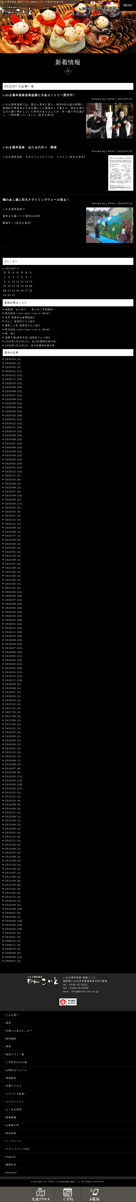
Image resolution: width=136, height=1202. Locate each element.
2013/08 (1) (13, 816)
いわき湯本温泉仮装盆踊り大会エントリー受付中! (38, 95)
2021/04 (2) (13, 575)
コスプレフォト (15, 1101)
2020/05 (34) (13, 608)
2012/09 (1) (13, 848)
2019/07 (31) (13, 648)
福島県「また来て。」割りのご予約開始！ (30, 309)
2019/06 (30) (13, 652)
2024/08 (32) (13, 439)
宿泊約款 (11, 1133)
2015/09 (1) (13, 760)
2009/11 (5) (13, 945)
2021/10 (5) (13, 555)
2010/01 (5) (13, 937)
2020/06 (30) (13, 604)
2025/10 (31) (13, 383)
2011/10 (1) (13, 864)
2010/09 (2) (13, 904)
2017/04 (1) (13, 724)
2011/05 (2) (13, 876)
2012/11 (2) (13, 840)
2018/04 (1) (13, 696)
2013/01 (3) (13, 832)
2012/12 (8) (13, 836)
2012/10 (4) (13, 844)
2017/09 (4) (13, 716)
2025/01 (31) (13, 419)
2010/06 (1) (13, 917)
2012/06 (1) (13, 856)
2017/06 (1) (13, 720)
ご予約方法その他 (16, 1062)
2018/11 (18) (13, 680)
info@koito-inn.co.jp (85, 991)
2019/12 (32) (13, 628)
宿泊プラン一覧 (15, 1054)
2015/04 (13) (13, 780)
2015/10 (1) (13, 756)
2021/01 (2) (13, 588)
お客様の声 (12, 1125)
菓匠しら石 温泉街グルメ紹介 (23, 325)
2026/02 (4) (13, 367)
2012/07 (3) (13, 852)
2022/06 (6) (13, 539)
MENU (127, 5)
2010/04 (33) (13, 925)
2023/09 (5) (13, 483)
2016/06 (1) (13, 736)
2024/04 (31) (13, 455)
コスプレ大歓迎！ (16, 1093)
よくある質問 (14, 1109)
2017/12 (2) (13, 704)
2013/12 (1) (13, 812)
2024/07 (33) (13, 443)
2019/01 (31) (13, 672)
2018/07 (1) (13, 692)
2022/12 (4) (13, 519)
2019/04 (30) (13, 660)
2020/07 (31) (13, 600)
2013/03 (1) (13, 828)
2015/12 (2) (13, 752)
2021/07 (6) (13, 563)
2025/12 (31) (13, 375)
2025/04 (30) (13, 407)
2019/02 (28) (13, 668)
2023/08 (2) (13, 487)
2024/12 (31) (13, 423)
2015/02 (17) (13, 788)
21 (30, 286)
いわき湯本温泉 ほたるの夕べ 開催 (30, 147)
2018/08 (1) (13, 688)
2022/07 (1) (13, 535)
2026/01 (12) (13, 371)
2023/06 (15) (13, 495)
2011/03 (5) (13, 884)
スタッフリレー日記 (18, 1148)
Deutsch (11, 1172)
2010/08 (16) (13, 909)
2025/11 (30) (13, 379)
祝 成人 (10, 333)
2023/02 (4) (13, 511)
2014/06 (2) (13, 808)
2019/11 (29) (13, 632)
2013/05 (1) (13, 820)
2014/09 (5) (13, 804)
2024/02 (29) (13, 463)
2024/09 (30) (13, 435)
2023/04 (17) (13, 503)
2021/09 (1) (13, 559)
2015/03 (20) (13, 784)
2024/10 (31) (13, 431)
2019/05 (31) (13, 656)
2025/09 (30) (13, 387)
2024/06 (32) (13, 447)
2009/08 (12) (13, 957)
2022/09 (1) (13, 527)
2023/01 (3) (13, 515)
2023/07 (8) (13, 491)
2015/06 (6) (13, 772)
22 (4, 290)
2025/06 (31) (13, 399)
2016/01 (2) (13, 748)
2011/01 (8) (13, 892)
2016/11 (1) (13, 728)
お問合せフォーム (16, 1070)
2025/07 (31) (13, 395)
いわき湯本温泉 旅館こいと (14, 2)
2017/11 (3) (13, 708)
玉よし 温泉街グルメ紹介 (20, 321)
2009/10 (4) (13, 949)
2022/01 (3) (13, 551)
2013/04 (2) (13, 824)
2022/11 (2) (13, 523)
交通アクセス (14, 1085)
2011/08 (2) (13, 868)
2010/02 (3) (13, 933)
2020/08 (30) (13, 596)
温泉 (8, 1022)
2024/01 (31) (13, 467)
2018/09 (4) (13, 684)
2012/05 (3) (13, 860)
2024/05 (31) (13, 451)
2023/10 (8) (13, 479)
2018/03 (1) (13, 700)
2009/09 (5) (13, 953)
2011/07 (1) (13, 872)
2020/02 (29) (13, 620)
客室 (8, 1046)
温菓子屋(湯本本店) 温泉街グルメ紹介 (28, 337)
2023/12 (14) (13, 471)
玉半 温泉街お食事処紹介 (20, 317)
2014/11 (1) (13, 796)
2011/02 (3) (13, 889)
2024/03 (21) (13, 459)
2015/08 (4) (13, 764)
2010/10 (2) (13, 900)
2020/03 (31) (13, 616)
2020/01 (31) (13, 624)
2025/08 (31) (13, 391)
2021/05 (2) (13, 572)
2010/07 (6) (13, 912)
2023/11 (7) (13, 475)
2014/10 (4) (13, 800)
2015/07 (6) (13, 768)
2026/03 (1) (13, 363)
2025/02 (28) (13, 415)
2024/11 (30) (13, 427)
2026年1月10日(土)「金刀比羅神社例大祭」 (32, 341)
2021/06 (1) (13, 567)
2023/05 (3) (13, 499)
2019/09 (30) (13, 640)
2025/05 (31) (13, 403)
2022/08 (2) (13, 531)
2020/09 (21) (13, 592)
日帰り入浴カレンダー (19, 1030)
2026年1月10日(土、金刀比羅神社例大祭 (30, 345)
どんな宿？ (12, 1015)
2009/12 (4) (13, 941)
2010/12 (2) (13, 897)
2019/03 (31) (13, 664)
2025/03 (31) (13, 411)
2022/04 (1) (13, 543)
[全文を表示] (46, 114)
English (11, 1156)
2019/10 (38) (13, 636)
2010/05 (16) (13, 920)
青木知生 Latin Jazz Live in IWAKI (27, 313)
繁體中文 (11, 1164)
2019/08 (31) (13, 644)
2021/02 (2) (13, 583)
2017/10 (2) (13, 712)
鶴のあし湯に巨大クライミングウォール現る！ (36, 199)
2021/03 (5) (13, 580)
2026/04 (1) (13, 359)
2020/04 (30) (13, 612)
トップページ (14, 1141)
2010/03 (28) (13, 929)
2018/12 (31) (13, 676)
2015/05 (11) (13, 776)
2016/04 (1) (13, 744)
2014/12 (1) (13, 792)
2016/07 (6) (13, 732)
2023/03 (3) (13, 507)
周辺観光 (11, 1078)
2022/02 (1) (13, 547)
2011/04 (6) (13, 880)
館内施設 (11, 1038)
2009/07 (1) (13, 961)
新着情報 (11, 1117)
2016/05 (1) (13, 740)
